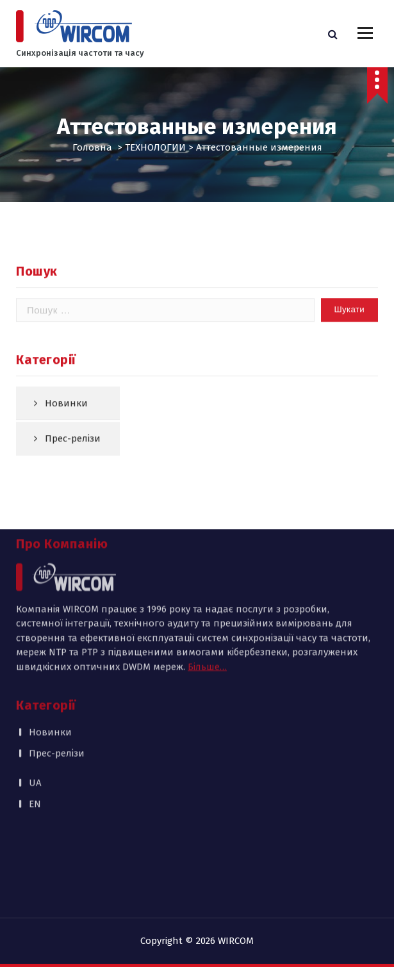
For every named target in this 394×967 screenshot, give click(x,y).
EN (35, 723)
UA (35, 703)
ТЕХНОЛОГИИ (155, 147)
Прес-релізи (57, 673)
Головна (92, 147)
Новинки (66, 434)
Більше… (207, 586)
